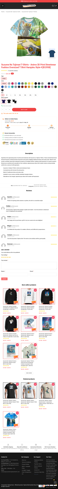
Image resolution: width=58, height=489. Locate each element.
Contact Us (36, 470)
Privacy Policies (25, 464)
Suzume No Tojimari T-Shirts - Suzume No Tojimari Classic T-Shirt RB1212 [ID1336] (11, 402)
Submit (4, 278)
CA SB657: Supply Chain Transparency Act (26, 472)
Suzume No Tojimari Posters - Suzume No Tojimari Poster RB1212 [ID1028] (46, 335)
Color (2, 81)
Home (2, 11)
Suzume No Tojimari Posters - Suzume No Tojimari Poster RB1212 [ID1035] (28, 335)
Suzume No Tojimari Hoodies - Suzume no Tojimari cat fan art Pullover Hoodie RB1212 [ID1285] (11, 335)
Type (2, 76)
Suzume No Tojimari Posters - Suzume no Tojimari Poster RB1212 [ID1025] (10, 362)
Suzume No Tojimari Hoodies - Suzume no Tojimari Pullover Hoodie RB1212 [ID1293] (46, 308)
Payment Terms (38, 464)
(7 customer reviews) (13, 70)
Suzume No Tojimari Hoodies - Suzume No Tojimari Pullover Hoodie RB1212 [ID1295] (28, 308)
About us (24, 460)
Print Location (4, 97)
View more (29, 373)
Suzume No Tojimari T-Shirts (29, 11)
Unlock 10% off (55, 482)
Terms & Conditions (26, 462)
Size (2, 92)
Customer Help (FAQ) (39, 472)
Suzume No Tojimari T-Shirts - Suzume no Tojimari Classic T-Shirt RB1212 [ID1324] (29, 402)
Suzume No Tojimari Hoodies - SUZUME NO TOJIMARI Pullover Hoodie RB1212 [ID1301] (10, 308)
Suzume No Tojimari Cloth (13, 11)
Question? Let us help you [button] (51, 487)
